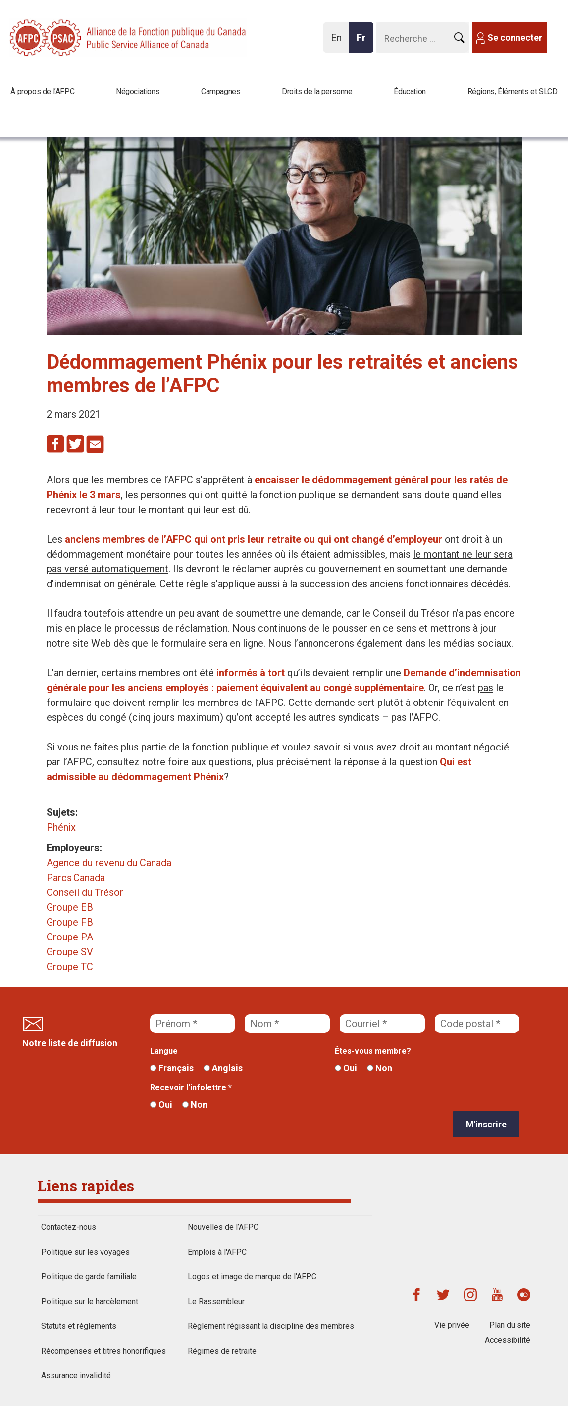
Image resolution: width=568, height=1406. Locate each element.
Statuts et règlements (78, 1326)
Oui (346, 1068)
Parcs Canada (76, 878)
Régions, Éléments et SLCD (512, 91)
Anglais (223, 1068)
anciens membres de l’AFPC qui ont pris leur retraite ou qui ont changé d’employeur (253, 539)
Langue (164, 1051)
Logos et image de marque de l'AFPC (252, 1276)
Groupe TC (70, 967)
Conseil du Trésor (85, 892)
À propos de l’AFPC (42, 91)
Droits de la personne (317, 91)
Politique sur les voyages (85, 1252)
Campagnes (220, 91)
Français (172, 1068)
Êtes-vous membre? (373, 1051)
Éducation (409, 91)
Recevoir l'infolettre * (191, 1087)
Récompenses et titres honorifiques (103, 1351)
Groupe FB (70, 922)
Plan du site (509, 1325)
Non (379, 1068)
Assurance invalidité (76, 1375)
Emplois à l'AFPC (217, 1252)
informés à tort (250, 673)
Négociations (137, 91)
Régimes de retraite (222, 1351)
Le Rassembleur (216, 1301)
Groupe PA (70, 937)
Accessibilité (507, 1340)
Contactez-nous (68, 1227)
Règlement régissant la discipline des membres (271, 1326)
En (339, 42)
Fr (364, 42)
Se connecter (514, 37)
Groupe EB (70, 907)
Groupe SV (70, 952)
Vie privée (451, 1325)
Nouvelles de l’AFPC (223, 1227)
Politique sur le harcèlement (89, 1301)
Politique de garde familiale (89, 1276)
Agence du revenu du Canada (109, 863)
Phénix (61, 827)
